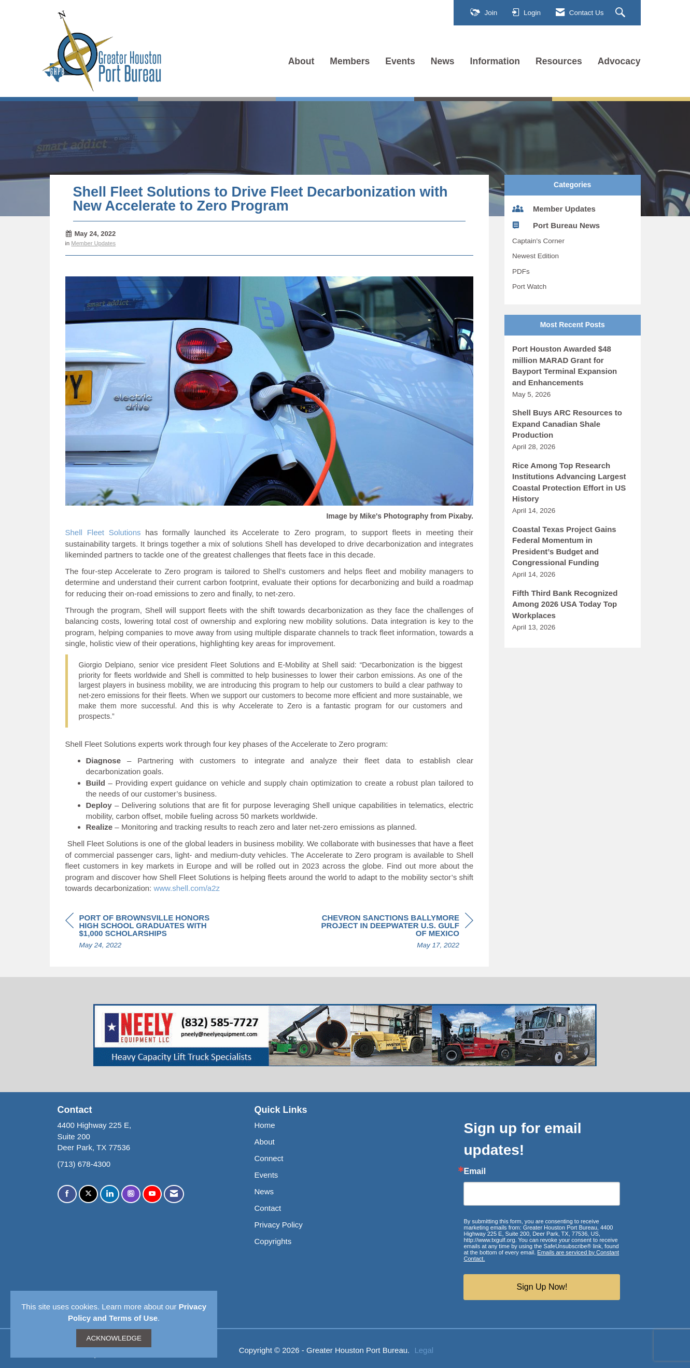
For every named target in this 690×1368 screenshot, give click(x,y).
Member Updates (93, 243)
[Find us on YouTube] (152, 1194)
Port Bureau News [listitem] (556, 225)
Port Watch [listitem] (529, 286)
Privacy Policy (278, 1224)
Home (264, 1125)
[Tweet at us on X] (88, 1194)
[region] (395, 933)
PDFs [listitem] (521, 271)
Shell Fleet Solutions (103, 532)
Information (495, 61)
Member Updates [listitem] (554, 208)
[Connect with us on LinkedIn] (109, 1194)
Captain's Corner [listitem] (538, 241)
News (443, 61)
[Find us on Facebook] (67, 1194)
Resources (559, 61)
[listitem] (572, 371)
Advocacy (619, 61)
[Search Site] (621, 13)
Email (474, 1171)
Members (350, 61)
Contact (267, 1208)
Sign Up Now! (542, 1286)
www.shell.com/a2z (186, 888)
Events (400, 61)
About (301, 61)
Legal (423, 1350)
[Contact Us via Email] (174, 1194)
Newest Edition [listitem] (535, 256)
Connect (268, 1158)
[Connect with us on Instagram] (130, 1194)
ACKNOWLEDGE (114, 1338)
